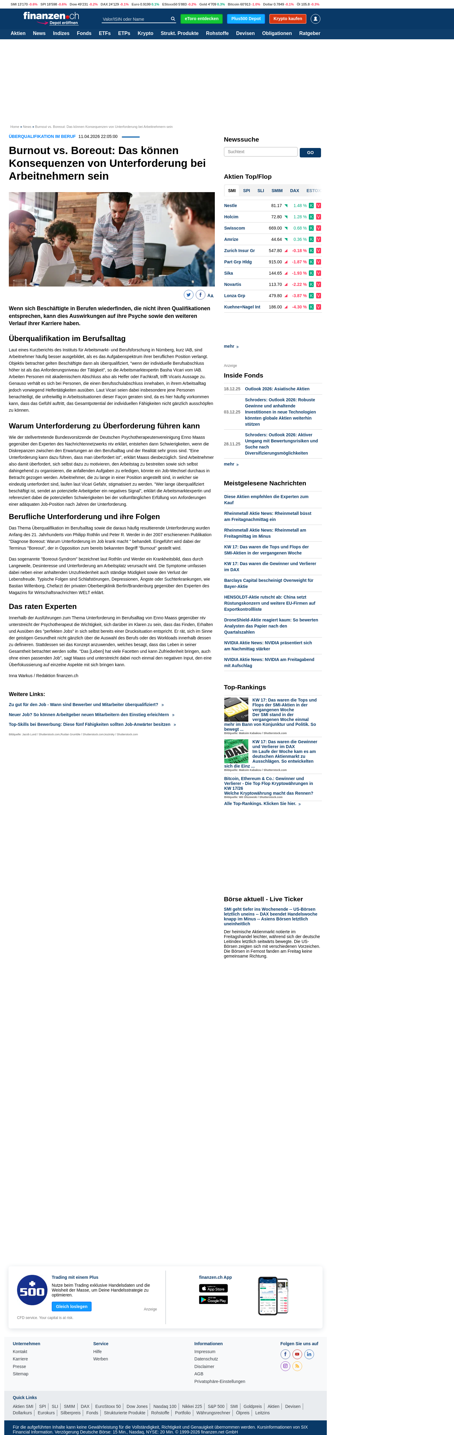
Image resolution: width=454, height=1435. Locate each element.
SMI (14, 4)
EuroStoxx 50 (108, 1406)
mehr (231, 318)
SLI (55, 1406)
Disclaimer (204, 1366)
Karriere (20, 1359)
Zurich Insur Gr (239, 250)
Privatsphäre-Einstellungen (219, 1381)
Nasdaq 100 (164, 1406)
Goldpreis (253, 1406)
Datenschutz (206, 1359)
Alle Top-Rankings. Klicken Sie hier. (262, 776)
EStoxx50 (169, 4)
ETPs (124, 33)
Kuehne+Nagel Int (242, 306)
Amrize (231, 239)
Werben (100, 1359)
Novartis (232, 284)
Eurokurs (46, 1412)
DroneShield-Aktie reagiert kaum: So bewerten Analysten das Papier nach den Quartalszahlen (271, 598)
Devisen (245, 33)
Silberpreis (71, 1412)
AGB (199, 1374)
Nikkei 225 (192, 1406)
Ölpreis (243, 1412)
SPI (43, 4)
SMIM (69, 1406)
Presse (19, 1366)
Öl (298, 4)
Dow (73, 4)
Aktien (18, 33)
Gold (203, 4)
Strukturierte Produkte (124, 1412)
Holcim (231, 216)
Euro (135, 4)
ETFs (105, 33)
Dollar (268, 4)
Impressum (204, 1351)
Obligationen (277, 33)
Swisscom (234, 228)
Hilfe (97, 1351)
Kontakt (20, 1351)
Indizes (61, 33)
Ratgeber (309, 33)
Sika (228, 273)
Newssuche (241, 139)
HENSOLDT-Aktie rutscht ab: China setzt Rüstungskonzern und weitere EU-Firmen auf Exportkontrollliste (269, 575)
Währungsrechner (213, 1412)
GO (310, 152)
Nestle (230, 205)
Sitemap (20, 1374)
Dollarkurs (22, 1412)
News (39, 33)
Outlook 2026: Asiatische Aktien (277, 361)
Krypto (145, 33)
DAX (104, 4)
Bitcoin (233, 4)
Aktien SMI (23, 1406)
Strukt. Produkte (179, 33)
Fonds (84, 33)
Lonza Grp (234, 295)
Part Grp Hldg (238, 261)
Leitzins (262, 1412)
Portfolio (182, 1412)
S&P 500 (216, 1406)
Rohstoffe (217, 33)
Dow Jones (137, 1406)
